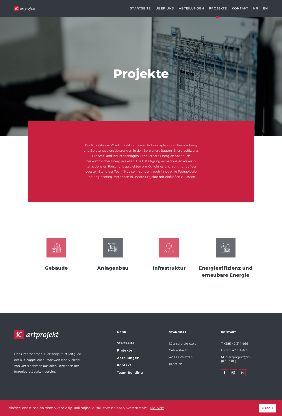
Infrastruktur (169, 268)
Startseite (126, 343)
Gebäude (56, 268)
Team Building (130, 373)
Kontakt (124, 365)
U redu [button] (267, 408)
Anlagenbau (113, 268)
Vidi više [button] (157, 408)
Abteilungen (128, 358)
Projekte (124, 350)
